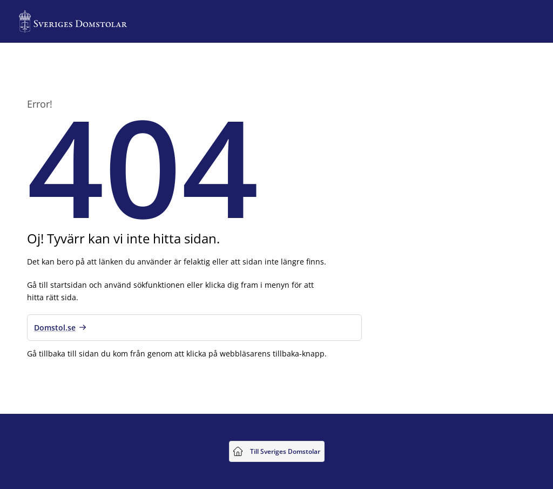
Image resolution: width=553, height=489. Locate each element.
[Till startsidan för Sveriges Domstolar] (73, 21)
